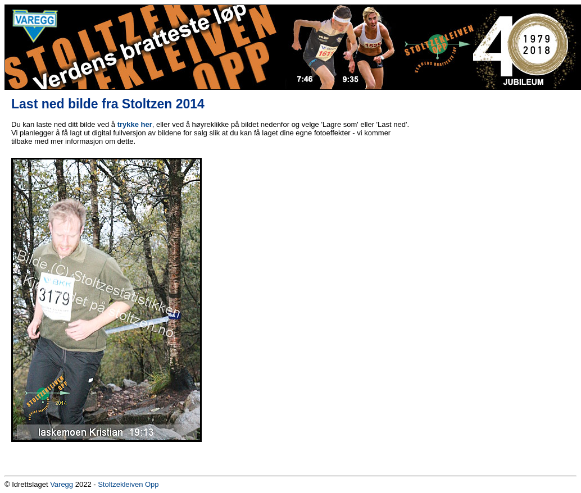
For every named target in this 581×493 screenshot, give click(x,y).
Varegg (61, 484)
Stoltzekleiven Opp (128, 484)
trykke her (134, 124)
